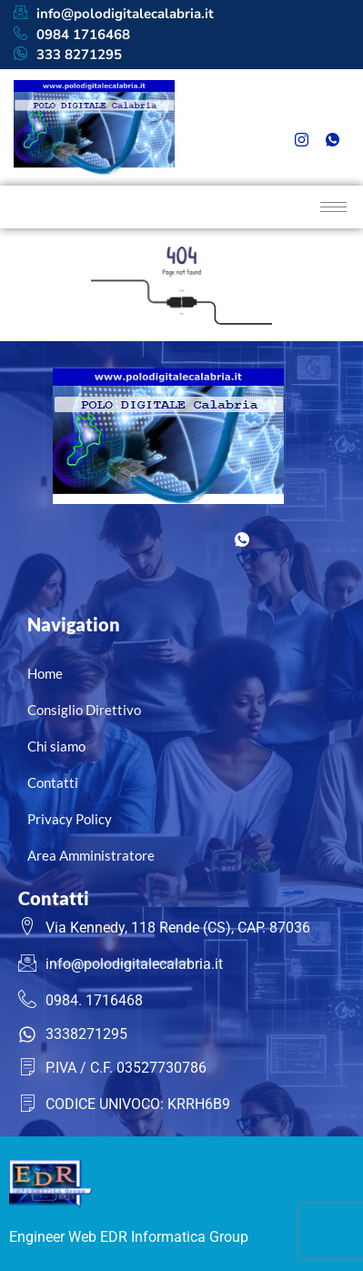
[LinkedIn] (332, 113)
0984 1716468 (72, 35)
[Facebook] (301, 113)
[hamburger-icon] (333, 207)
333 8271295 (68, 55)
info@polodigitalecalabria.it (114, 14)
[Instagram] (301, 141)
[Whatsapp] (332, 141)
